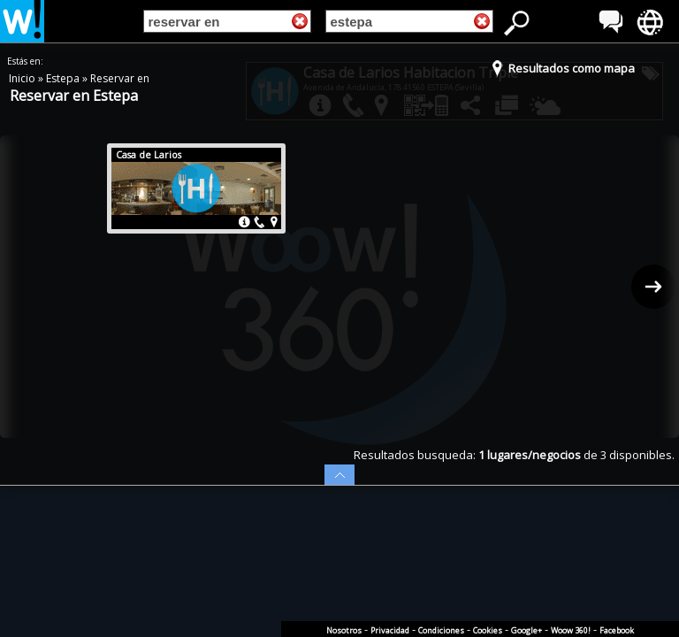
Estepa (64, 78)
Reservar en (119, 78)
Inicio (23, 78)
